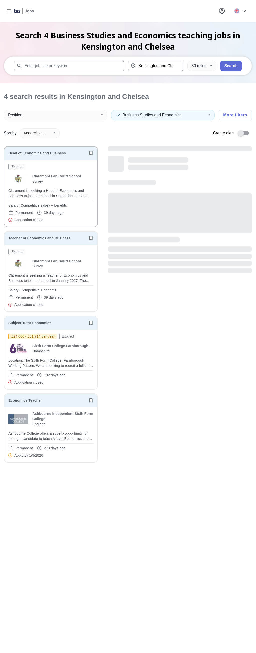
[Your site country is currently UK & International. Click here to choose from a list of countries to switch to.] (240, 11)
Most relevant (40, 133)
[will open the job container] (51, 193)
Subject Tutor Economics (30, 323)
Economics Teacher (25, 400)
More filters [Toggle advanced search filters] (235, 115)
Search (231, 66)
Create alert (223, 133)
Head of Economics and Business (37, 153)
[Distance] (202, 66)
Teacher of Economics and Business (39, 238)
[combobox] (69, 66)
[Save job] (91, 153)
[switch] (245, 133)
